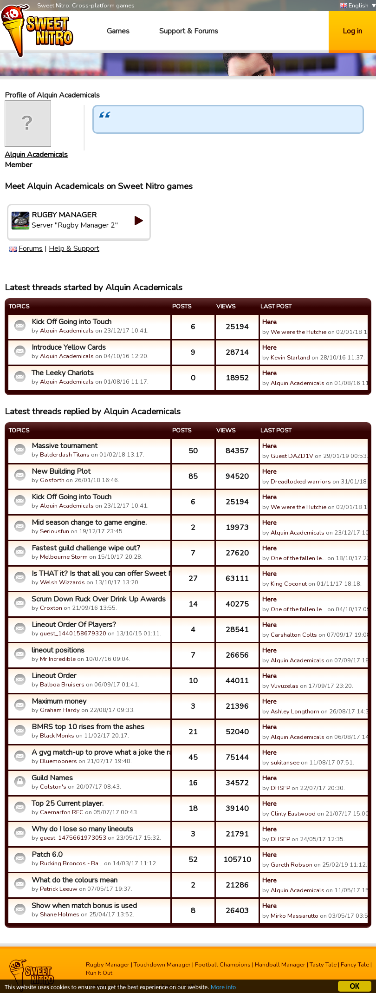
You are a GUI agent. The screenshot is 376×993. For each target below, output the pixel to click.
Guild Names (52, 778)
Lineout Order (54, 676)
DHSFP (280, 788)
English (354, 5)
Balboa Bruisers (62, 684)
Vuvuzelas (284, 686)
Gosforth (52, 480)
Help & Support (74, 248)
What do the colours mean (74, 880)
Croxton (51, 608)
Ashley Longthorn (295, 711)
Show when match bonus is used (84, 905)
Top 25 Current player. (68, 803)
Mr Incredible (58, 659)
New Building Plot (61, 471)
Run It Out (99, 973)
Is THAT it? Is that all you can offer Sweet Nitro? (100, 573)
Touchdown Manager (162, 964)
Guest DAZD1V (292, 456)
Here (269, 322)
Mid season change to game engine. (89, 522)
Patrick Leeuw (59, 889)
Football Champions (223, 964)
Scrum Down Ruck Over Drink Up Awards (99, 599)
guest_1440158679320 (73, 633)
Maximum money (59, 701)
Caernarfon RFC (62, 812)
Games (118, 31)
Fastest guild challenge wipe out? (86, 548)
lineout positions (58, 650)
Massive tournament (64, 446)
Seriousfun (54, 531)
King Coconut (289, 584)
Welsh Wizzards (62, 582)
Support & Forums (188, 31)
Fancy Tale (355, 964)
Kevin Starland (290, 357)
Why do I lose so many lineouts (82, 829)
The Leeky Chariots (63, 373)
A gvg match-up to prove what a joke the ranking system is (100, 752)
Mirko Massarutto (294, 916)
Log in (352, 31)
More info (223, 989)
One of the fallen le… (298, 558)
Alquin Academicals (36, 155)
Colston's (53, 787)
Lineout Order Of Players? (74, 624)
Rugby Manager (108, 964)
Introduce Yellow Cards (69, 347)
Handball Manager (280, 964)
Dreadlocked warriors (301, 481)
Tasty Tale (323, 964)
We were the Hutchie (298, 332)
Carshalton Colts (294, 635)
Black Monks (57, 736)
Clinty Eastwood (293, 814)
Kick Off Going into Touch (71, 322)
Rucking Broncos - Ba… (71, 863)
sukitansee (285, 762)
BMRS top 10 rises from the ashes (88, 727)
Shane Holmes (59, 914)
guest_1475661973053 (73, 838)
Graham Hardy (60, 710)
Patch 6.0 (47, 854)
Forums (31, 248)
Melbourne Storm (64, 557)
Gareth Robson (291, 865)
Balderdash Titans (65, 455)
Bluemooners (58, 761)
